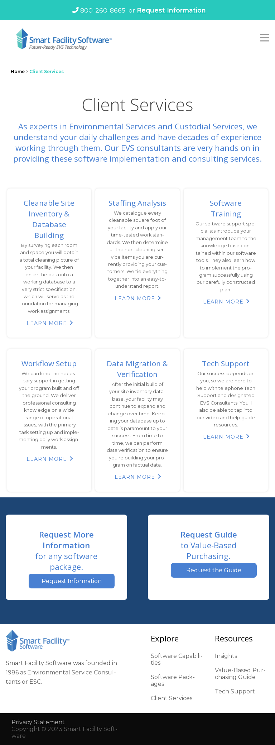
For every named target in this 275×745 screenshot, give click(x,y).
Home (18, 71)
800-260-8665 (99, 10)
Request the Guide (213, 570)
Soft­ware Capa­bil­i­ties (177, 659)
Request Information (171, 10)
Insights (226, 656)
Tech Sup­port (235, 691)
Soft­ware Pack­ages (173, 680)
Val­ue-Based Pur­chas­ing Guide (240, 673)
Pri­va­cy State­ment (38, 722)
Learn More (46, 323)
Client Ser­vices (171, 698)
